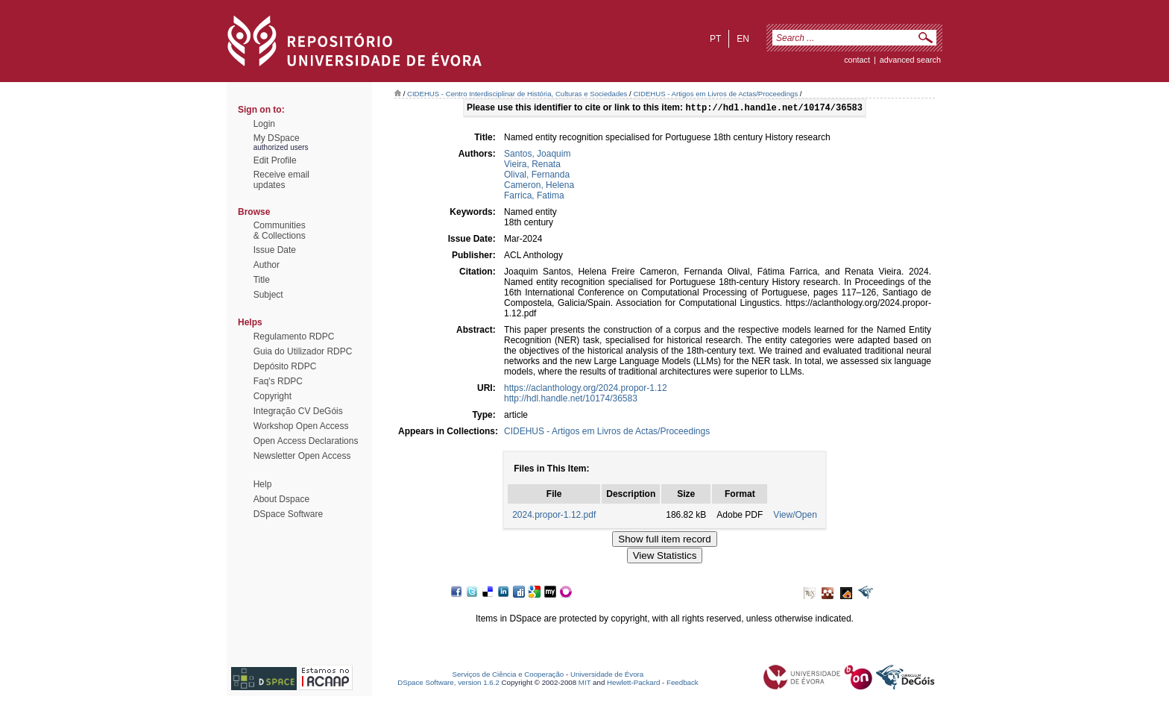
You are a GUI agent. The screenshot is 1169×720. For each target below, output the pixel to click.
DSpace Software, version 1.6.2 (448, 684)
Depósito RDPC (285, 366)
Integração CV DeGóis (298, 411)
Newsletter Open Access (302, 456)
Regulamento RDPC (294, 336)
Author (266, 265)
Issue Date (274, 250)
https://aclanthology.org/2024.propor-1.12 (585, 389)
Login (264, 124)
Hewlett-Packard (633, 684)
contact (857, 59)
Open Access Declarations (306, 441)
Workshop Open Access (301, 426)
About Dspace (281, 499)
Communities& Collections (279, 230)
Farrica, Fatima (534, 197)
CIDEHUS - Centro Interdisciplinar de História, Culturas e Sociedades (517, 94)
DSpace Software (288, 514)
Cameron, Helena (539, 186)
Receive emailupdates (281, 179)
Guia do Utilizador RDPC (303, 351)
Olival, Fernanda (537, 176)
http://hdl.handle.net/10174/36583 (570, 400)
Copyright (272, 396)
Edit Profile (275, 160)
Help (262, 484)
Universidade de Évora (606, 676)
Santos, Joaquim (537, 155)
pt (715, 39)
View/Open (794, 516)
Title (261, 280)
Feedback (683, 684)
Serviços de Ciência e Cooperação (508, 676)
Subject (268, 294)
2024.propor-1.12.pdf (554, 516)
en (743, 39)
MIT (585, 684)
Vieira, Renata (532, 165)
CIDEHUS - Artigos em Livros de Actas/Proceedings (715, 94)
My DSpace (276, 138)
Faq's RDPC (278, 381)
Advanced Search (910, 59)
